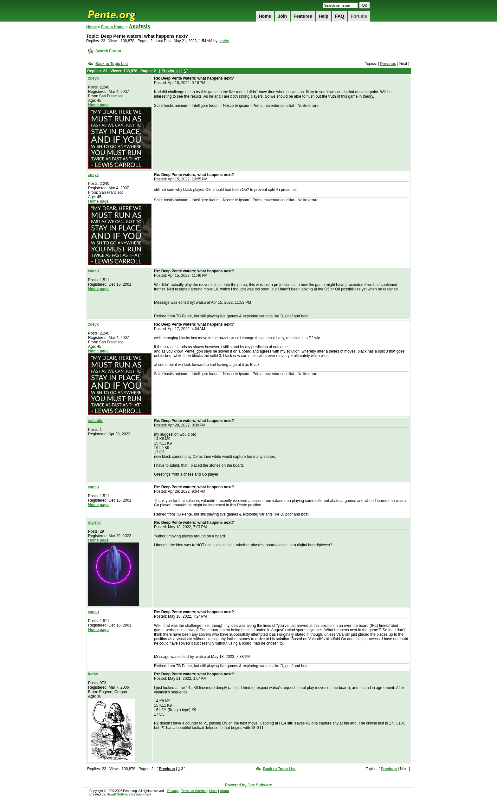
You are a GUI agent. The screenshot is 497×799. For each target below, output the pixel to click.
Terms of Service (193, 791)
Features (303, 16)
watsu (93, 271)
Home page (98, 105)
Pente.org (119, 11)
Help (323, 16)
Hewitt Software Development (128, 794)
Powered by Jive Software (248, 785)
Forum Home (113, 27)
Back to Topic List (111, 64)
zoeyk (93, 78)
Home (265, 16)
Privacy (173, 791)
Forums (359, 16)
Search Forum (108, 51)
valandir (95, 421)
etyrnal (94, 522)
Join (282, 16)
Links (213, 791)
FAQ (339, 16)
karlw (224, 41)
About (224, 791)
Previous (388, 64)
